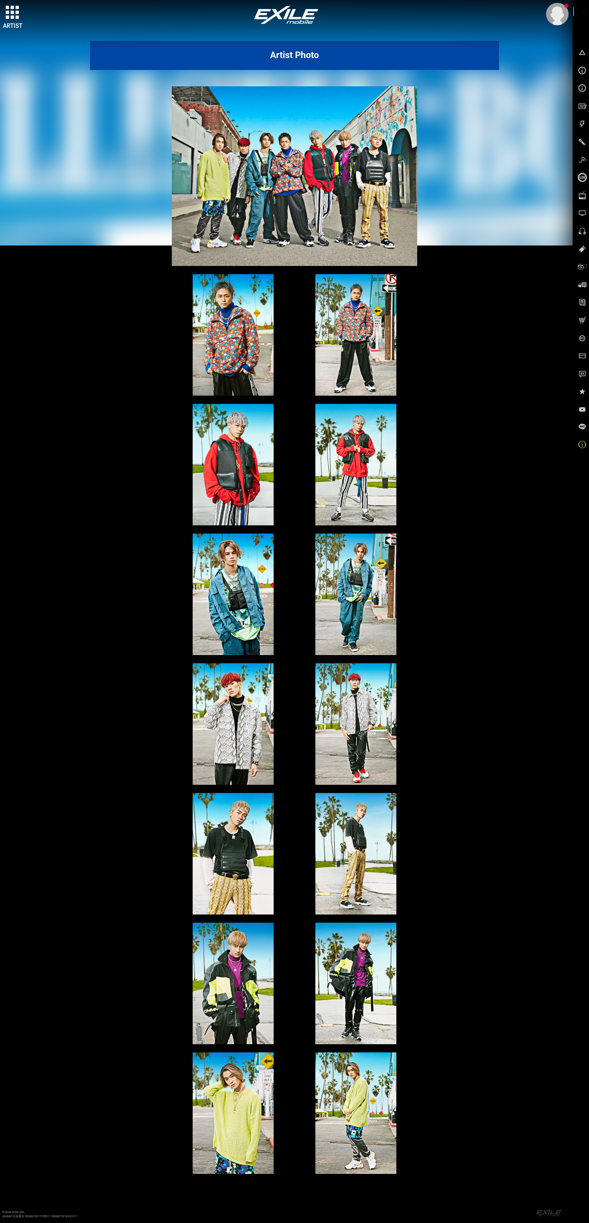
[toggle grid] (12, 12)
